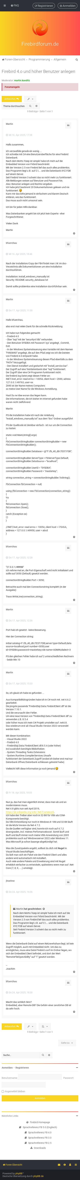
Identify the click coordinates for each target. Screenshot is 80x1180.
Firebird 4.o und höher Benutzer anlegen (38, 71)
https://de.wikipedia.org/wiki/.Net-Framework (30, 812)
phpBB (18, 1173)
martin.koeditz (22, 80)
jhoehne (10, 880)
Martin (9, 124)
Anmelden (7, 1067)
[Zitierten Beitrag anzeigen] (43, 909)
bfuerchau (11, 243)
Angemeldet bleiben (15, 1091)
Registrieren (22, 1067)
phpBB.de (38, 1176)
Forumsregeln (12, 87)
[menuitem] (15, 5)
